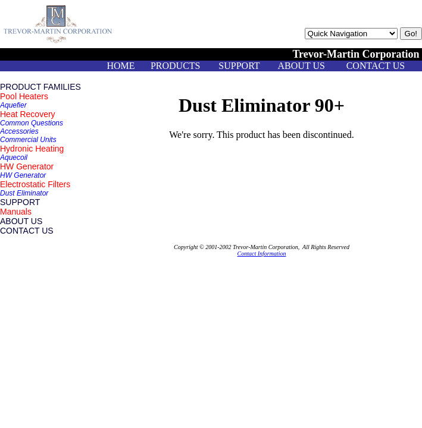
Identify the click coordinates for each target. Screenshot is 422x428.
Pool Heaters (24, 96)
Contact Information (261, 253)
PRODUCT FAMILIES (40, 87)
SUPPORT (239, 66)
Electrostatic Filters (35, 184)
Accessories (19, 131)
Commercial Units (28, 140)
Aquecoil (13, 157)
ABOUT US (301, 66)
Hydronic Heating (32, 148)
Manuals (16, 211)
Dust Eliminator (24, 193)
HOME (121, 66)
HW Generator (27, 166)
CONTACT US (375, 66)
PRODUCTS (176, 66)
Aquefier (13, 105)
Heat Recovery (27, 114)
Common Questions (31, 123)
